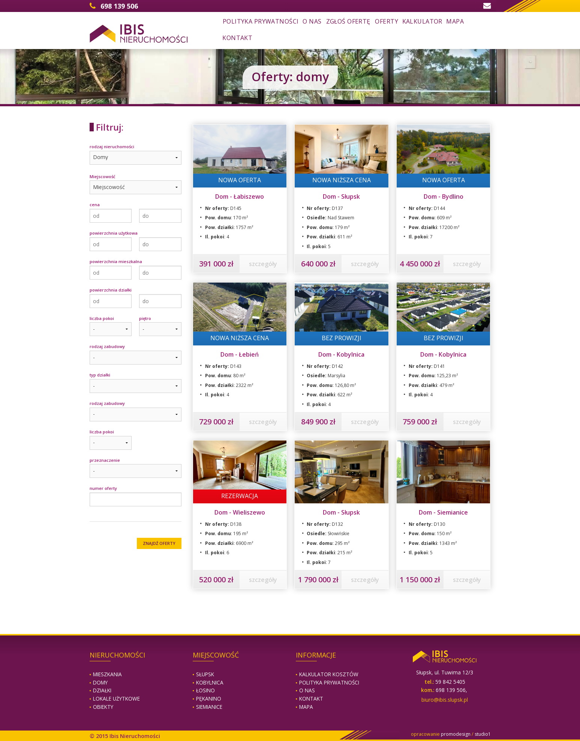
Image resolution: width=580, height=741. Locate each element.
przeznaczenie (105, 460)
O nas (307, 690)
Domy (100, 682)
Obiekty (103, 706)
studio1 (483, 734)
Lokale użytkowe (116, 698)
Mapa (306, 706)
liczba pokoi (102, 318)
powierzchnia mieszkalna (116, 261)
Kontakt (311, 698)
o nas (312, 21)
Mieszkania (107, 674)
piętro (145, 318)
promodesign (456, 734)
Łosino (205, 690)
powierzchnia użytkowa (114, 233)
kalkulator (422, 21)
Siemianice (209, 706)
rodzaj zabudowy (107, 346)
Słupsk (205, 674)
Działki (102, 690)
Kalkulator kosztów (328, 674)
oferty (386, 21)
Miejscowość (102, 176)
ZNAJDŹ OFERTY (159, 543)
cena (95, 204)
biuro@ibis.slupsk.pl (444, 699)
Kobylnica (209, 682)
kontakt (237, 38)
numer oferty (103, 488)
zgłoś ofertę (348, 21)
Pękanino (208, 698)
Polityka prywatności (260, 21)
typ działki (100, 375)
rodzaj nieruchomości (112, 146)
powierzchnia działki (111, 290)
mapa (455, 21)
